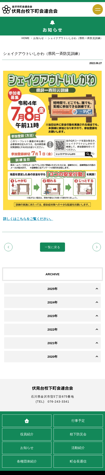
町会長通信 (78, 461)
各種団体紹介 (27, 461)
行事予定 (78, 420)
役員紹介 (27, 434)
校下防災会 (78, 434)
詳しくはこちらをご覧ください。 (28, 219)
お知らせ (27, 448)
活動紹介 (78, 448)
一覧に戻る (52, 247)
